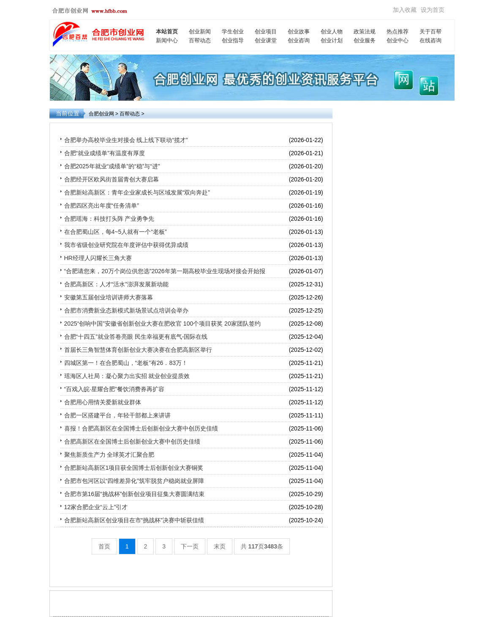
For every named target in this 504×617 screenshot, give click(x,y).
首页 (104, 546)
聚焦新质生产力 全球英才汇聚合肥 (109, 454)
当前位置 (67, 113)
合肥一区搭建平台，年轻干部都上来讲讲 (117, 415)
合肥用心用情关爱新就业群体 (102, 402)
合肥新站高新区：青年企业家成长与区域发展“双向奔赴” (137, 192)
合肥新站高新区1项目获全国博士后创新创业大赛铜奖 (134, 467)
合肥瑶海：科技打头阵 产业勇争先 (109, 218)
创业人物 (332, 31)
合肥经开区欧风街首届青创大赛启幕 (111, 179)
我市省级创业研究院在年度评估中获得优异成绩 (126, 244)
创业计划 (332, 40)
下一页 (190, 546)
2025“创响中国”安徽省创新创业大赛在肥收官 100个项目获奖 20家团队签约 (162, 323)
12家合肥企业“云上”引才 (96, 507)
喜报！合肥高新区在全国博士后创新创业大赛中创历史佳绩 (141, 428)
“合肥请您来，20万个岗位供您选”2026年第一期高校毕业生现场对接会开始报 (164, 271)
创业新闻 (200, 31)
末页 (220, 546)
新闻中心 (167, 40)
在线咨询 (430, 40)
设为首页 (432, 9)
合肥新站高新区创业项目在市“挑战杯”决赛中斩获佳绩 (134, 520)
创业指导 (233, 40)
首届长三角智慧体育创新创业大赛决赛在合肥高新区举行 (138, 349)
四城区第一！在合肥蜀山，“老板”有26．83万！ (126, 362)
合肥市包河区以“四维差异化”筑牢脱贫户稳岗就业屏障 (134, 480)
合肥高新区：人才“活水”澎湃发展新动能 (116, 284)
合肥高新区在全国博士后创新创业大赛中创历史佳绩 (132, 441)
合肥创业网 (101, 114)
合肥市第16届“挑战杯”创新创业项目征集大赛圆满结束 (134, 494)
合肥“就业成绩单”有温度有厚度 (104, 153)
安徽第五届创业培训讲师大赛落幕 (108, 297)
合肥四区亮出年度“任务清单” (101, 205)
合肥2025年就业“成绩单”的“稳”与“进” (112, 166)
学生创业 (233, 31)
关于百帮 (430, 31)
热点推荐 (398, 31)
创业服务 (365, 40)
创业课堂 (266, 40)
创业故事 (299, 31)
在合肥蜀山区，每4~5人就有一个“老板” (115, 231)
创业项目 (266, 31)
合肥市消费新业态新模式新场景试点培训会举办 (126, 310)
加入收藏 (405, 9)
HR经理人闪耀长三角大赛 (98, 258)
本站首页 (167, 31)
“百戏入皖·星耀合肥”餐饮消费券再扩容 (114, 389)
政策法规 (365, 31)
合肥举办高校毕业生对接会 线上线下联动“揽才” (126, 140)
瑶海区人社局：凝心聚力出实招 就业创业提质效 (127, 376)
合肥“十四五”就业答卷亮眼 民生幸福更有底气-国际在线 (136, 336)
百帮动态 (200, 40)
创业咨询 (299, 40)
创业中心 (398, 40)
